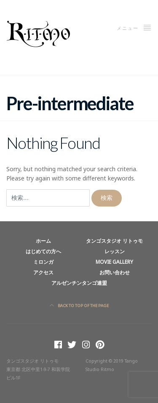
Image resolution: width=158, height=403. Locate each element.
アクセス (43, 272)
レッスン (114, 251)
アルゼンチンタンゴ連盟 (79, 282)
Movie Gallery (114, 261)
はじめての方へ (43, 251)
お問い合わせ (114, 272)
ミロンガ (43, 261)
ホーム (43, 240)
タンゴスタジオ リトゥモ (114, 240)
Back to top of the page (79, 305)
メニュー (134, 27)
